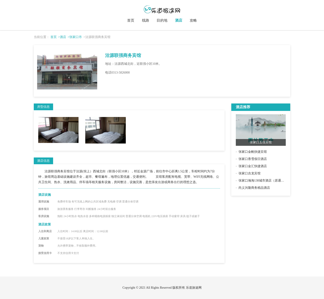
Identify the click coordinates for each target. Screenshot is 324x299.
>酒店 (62, 37)
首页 (130, 20)
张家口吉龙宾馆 (249, 173)
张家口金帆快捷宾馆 (252, 151)
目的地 (162, 20)
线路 (145, 20)
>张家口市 (75, 37)
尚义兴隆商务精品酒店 (254, 187)
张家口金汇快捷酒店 (252, 166)
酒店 (178, 20)
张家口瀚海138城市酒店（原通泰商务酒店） (269, 180)
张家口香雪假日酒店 (252, 159)
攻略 (193, 20)
